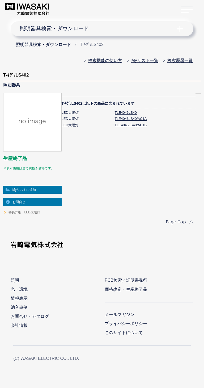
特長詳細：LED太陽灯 (24, 212)
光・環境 (19, 289)
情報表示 (19, 298)
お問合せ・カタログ (30, 316)
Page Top (176, 221)
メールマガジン (119, 314)
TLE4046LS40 (126, 113)
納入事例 (19, 307)
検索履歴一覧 (180, 60)
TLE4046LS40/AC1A (131, 119)
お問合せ (18, 202)
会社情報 (19, 325)
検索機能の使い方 (105, 60)
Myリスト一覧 (144, 60)
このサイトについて (124, 332)
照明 (15, 280)
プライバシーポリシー (126, 323)
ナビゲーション (97, 28)
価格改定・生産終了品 (126, 289)
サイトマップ (187, 9)
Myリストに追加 (24, 190)
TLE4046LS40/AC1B (131, 125)
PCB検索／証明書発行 (126, 280)
